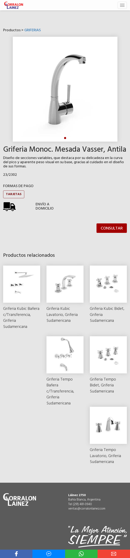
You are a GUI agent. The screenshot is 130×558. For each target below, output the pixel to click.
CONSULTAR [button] (112, 228)
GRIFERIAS (32, 30)
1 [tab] (65, 138)
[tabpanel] (65, 89)
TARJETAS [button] (14, 194)
